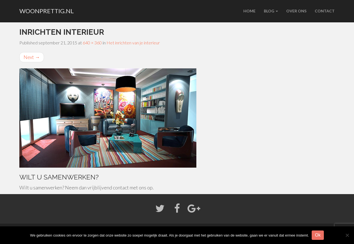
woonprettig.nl (46, 11)
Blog (271, 11)
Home (249, 11)
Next (32, 57)
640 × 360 (92, 42)
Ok (318, 235)
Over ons (296, 11)
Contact (325, 11)
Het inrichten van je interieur (133, 42)
